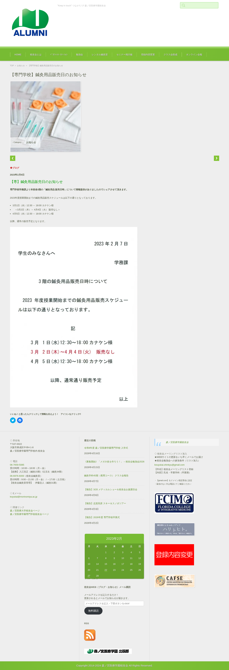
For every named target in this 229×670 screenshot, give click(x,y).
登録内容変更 (148, 54)
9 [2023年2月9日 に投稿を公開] (114, 558)
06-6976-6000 (17, 476)
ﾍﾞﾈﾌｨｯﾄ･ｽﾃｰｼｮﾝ (58, 54)
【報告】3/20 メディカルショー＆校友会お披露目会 (110, 489)
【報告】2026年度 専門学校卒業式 (102, 517)
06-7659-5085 (17, 464)
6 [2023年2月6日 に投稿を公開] (89, 558)
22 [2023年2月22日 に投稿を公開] (106, 570)
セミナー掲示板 (125, 54)
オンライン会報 (194, 54)
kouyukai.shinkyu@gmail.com (169, 464)
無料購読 (93, 610)
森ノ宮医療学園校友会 (177, 442)
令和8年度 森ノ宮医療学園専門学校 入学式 (106, 448)
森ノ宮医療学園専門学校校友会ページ (29, 514)
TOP (12, 65)
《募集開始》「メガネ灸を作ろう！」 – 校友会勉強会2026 (114, 461)
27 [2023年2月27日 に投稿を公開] (89, 575)
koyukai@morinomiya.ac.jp (23, 496)
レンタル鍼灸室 (100, 54)
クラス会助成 (170, 54)
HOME (18, 54)
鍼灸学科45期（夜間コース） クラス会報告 (106, 475)
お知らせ (21, 65)
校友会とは (35, 54)
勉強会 (79, 54)
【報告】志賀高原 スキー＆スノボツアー (105, 503)
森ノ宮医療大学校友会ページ (25, 510)
